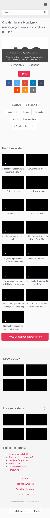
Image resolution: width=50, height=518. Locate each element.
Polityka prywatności (25, 484)
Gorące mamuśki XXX (18, 454)
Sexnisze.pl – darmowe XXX (21, 457)
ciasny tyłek (12, 112)
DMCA (25, 478)
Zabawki (16, 105)
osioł (15, 119)
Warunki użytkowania (25, 489)
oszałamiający (30, 119)
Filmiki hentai (14, 463)
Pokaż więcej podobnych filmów (25, 336)
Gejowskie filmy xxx (17, 466)
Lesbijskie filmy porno (18, 460)
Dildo (26, 112)
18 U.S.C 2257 (25, 494)
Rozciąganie (20, 126)
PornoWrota (14, 470)
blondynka (31, 105)
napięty (39, 112)
